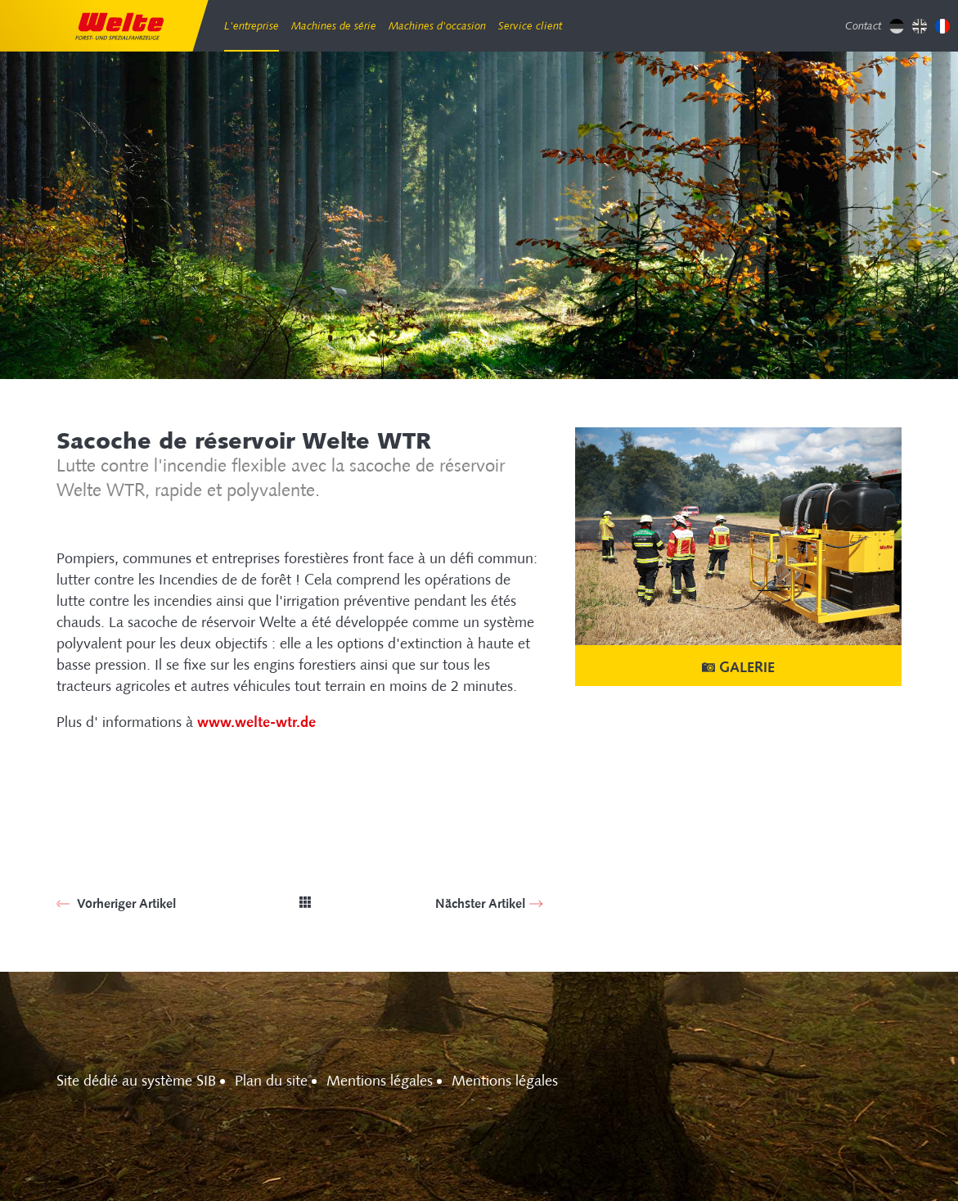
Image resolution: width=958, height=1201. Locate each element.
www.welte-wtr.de (256, 721)
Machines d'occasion (437, 26)
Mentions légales (379, 1081)
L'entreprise (251, 26)
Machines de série (333, 26)
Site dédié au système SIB (136, 1081)
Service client (530, 26)
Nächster (480, 903)
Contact (863, 26)
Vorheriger (125, 903)
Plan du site (271, 1081)
